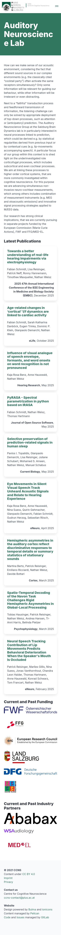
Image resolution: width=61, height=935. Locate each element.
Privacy (8, 882)
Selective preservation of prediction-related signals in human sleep (30, 442)
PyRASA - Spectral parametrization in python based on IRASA (28, 401)
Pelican (34, 913)
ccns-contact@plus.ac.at (19, 897)
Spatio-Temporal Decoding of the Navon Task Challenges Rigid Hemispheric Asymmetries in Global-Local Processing (30, 600)
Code (7, 917)
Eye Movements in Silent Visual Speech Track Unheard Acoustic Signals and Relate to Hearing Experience (28, 491)
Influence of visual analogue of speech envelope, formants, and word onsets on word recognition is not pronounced (30, 360)
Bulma (32, 909)
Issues (20, 917)
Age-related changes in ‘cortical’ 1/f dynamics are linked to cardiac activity (28, 311)
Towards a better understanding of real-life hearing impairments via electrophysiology (27, 256)
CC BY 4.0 (28, 874)
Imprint (8, 878)
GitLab (45, 917)
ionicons (47, 909)
